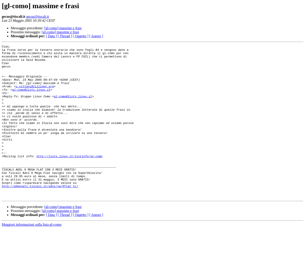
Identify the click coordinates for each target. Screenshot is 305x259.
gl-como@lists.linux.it (31, 99)
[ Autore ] (96, 36)
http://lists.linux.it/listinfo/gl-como (69, 179)
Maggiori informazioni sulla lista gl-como (31, 255)
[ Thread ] (65, 36)
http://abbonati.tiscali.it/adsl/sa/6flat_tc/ (40, 215)
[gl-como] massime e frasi (63, 28)
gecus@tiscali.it (37, 16)
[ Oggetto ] (80, 36)
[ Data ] (51, 36)
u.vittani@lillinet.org (35, 95)
